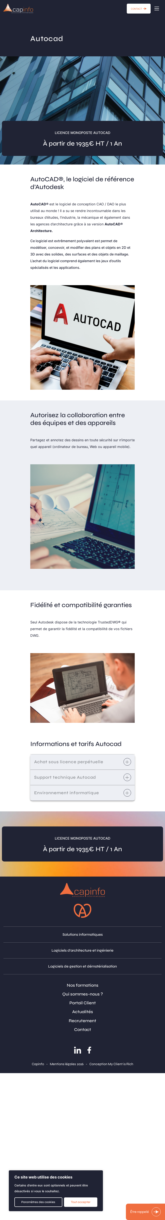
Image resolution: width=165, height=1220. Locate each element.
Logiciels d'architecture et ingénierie (82, 950)
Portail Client (82, 1003)
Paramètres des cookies (38, 1202)
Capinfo (38, 1064)
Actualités (82, 1011)
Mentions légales (63, 1064)
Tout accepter (80, 1202)
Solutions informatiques (83, 934)
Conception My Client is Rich (111, 1064)
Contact (82, 1029)
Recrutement (82, 1020)
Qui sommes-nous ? (82, 994)
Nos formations (82, 985)
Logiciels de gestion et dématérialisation (82, 966)
